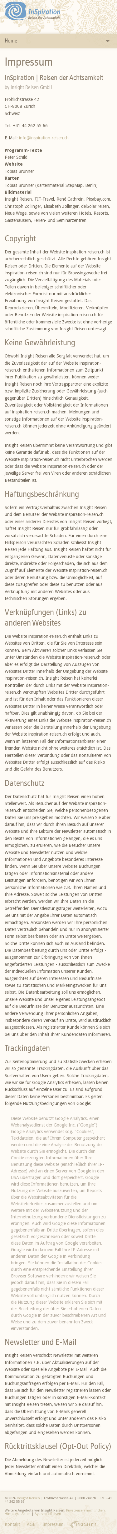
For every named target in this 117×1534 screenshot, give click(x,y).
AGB (31, 1524)
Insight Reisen (28, 1498)
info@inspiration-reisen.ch (44, 137)
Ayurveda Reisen (48, 1514)
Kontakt (12, 1524)
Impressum (52, 1524)
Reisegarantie (83, 1525)
